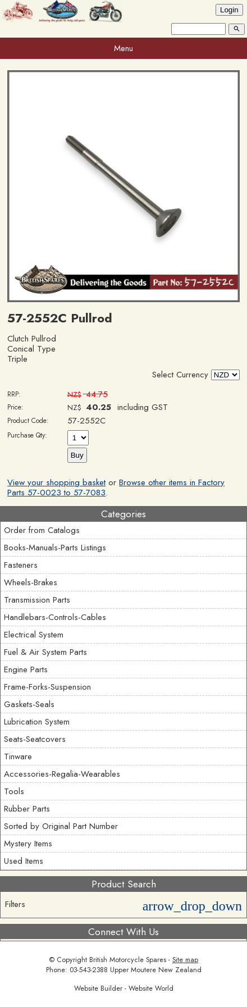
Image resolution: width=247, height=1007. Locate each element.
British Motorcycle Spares (127, 960)
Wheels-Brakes (30, 582)
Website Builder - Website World (123, 988)
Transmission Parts (37, 600)
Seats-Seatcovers (35, 739)
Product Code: (28, 421)
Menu (123, 48)
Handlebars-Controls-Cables (55, 617)
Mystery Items (28, 843)
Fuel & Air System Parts (45, 652)
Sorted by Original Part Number (61, 826)
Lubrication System (37, 722)
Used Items (23, 861)
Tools (14, 791)
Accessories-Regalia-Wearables (62, 774)
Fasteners (21, 565)
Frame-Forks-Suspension (47, 687)
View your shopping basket (56, 482)
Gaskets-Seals (29, 704)
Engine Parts (26, 669)
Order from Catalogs (42, 530)
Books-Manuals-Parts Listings (55, 547)
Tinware (18, 756)
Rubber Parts (27, 809)
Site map (185, 960)
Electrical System (33, 634)
